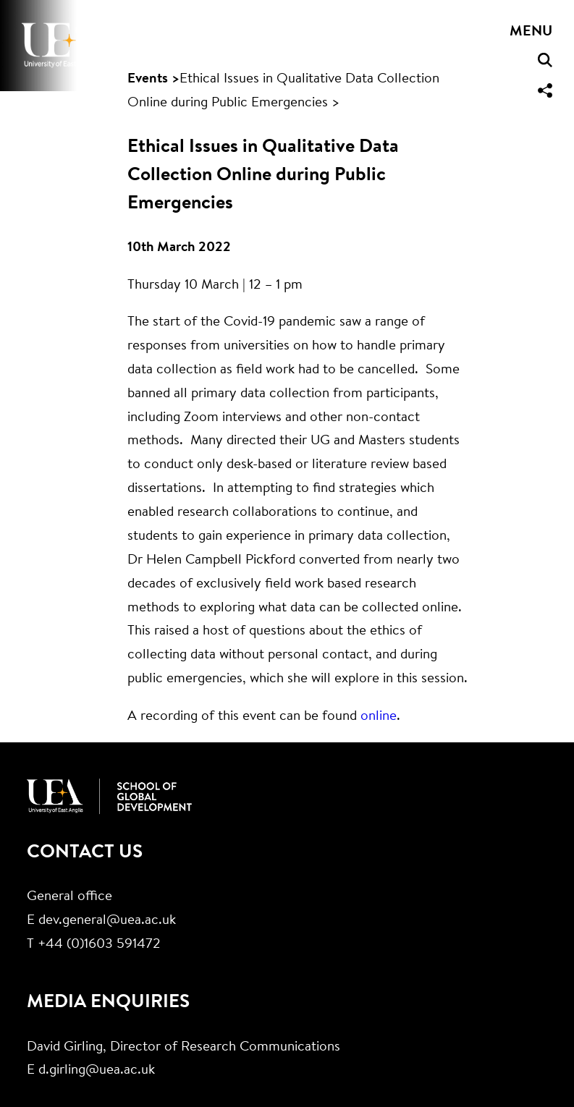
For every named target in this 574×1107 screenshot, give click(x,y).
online (378, 717)
